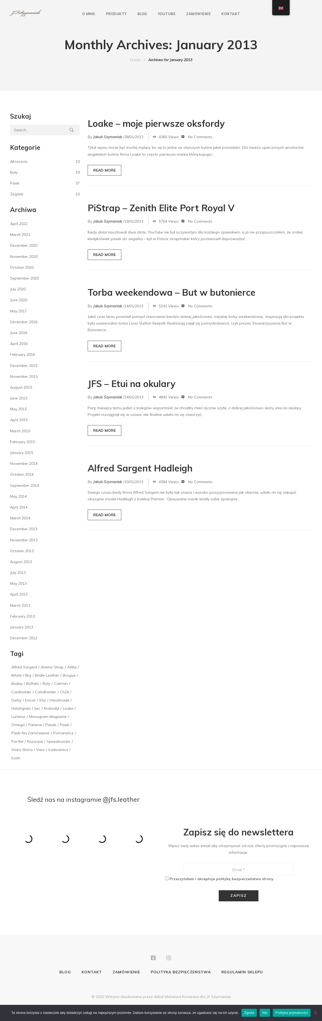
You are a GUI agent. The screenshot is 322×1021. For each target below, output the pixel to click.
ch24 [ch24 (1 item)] (64, 692)
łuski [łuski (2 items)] (15, 757)
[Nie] (315, 1012)
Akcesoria (18, 161)
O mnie (88, 14)
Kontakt (230, 14)
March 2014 (20, 518)
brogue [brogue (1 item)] (69, 675)
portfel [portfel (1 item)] (17, 741)
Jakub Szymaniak (107, 136)
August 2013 (21, 561)
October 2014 (22, 474)
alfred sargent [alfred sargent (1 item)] (24, 667)
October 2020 (22, 267)
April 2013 (19, 594)
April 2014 (19, 507)
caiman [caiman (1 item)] (61, 683)
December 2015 (23, 365)
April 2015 (19, 419)
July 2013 (18, 572)
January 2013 (21, 627)
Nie (264, 1013)
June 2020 (18, 300)
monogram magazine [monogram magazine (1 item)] (48, 716)
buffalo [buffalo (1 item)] (32, 683)
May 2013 (18, 583)
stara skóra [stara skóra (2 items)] (22, 749)
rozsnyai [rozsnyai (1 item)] (35, 741)
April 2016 (19, 343)
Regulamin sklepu (242, 972)
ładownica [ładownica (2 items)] (58, 749)
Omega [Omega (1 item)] (18, 724)
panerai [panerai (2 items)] (35, 724)
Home (135, 59)
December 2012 (23, 638)
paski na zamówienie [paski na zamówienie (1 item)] (30, 733)
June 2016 (18, 332)
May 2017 (18, 311)
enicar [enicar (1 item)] (30, 700)
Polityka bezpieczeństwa (181, 972)
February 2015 (22, 441)
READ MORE (104, 170)
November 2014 (24, 463)
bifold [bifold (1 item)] (16, 675)
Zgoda (249, 1013)
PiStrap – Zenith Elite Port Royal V (161, 208)
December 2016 (23, 322)
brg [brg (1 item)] (28, 675)
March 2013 (20, 605)
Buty (14, 172)
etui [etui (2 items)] (42, 700)
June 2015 (18, 398)
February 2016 (22, 354)
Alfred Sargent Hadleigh (140, 468)
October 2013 (22, 550)
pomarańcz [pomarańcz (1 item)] (63, 733)
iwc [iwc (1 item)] (37, 708)
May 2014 (18, 496)
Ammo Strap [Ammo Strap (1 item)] (52, 667)
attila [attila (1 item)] (72, 667)
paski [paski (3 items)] (64, 724)
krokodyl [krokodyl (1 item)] (51, 708)
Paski (14, 183)
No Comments (200, 136)
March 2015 (20, 431)
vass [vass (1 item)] (40, 749)
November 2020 (24, 256)
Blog (142, 14)
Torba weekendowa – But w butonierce (172, 292)
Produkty (116, 14)
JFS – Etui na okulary (131, 383)
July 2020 (18, 289)
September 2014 (24, 485)
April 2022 (19, 223)
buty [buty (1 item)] (46, 683)
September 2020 (24, 278)
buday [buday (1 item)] (17, 683)
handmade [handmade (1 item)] (59, 700)
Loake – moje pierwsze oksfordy (156, 123)
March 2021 (20, 234)
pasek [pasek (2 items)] (51, 724)
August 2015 (21, 387)
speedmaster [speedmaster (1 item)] (58, 741)
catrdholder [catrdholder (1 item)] (45, 692)
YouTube (167, 14)
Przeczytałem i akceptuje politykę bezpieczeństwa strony (221, 878)
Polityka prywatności (291, 1013)
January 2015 (21, 452)
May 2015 (18, 409)
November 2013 (24, 540)
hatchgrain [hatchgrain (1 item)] (21, 708)
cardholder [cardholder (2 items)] (21, 692)
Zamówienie (198, 14)
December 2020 (23, 245)
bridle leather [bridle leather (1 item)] (47, 675)
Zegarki (16, 194)
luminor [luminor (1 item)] (18, 716)
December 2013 (23, 529)
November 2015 (24, 376)
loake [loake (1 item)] (68, 708)
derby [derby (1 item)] (16, 700)
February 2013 (22, 616)
